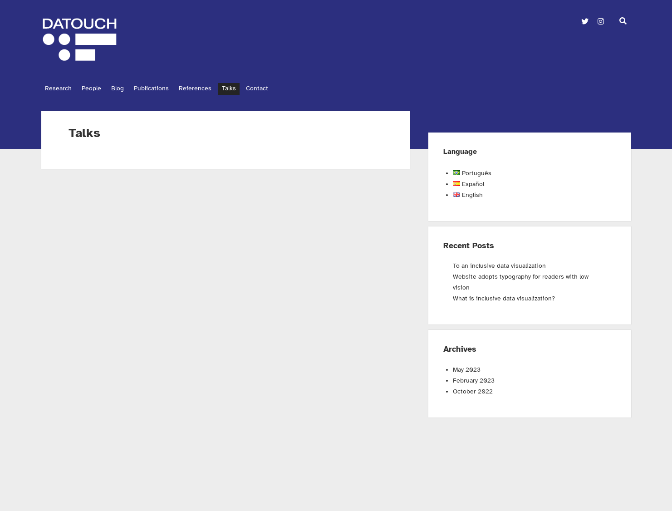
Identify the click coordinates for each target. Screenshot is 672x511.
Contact (278, 88)
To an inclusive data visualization (499, 263)
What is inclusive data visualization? (504, 296)
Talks (247, 88)
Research (58, 88)
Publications (162, 88)
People (95, 88)
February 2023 (474, 378)
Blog (124, 88)
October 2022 (473, 389)
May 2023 (467, 367)
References (209, 88)
